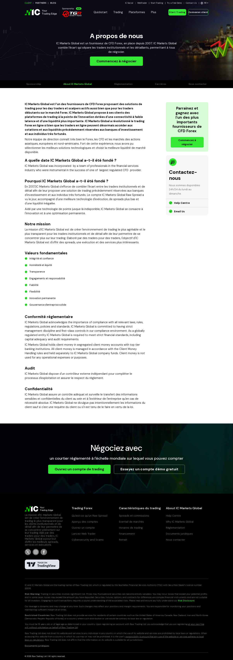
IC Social (129, 3)
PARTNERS (40, 3)
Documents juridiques (179, 533)
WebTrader (142, 3)
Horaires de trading (131, 527)
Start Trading (157, 3)
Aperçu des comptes (85, 521)
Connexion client (198, 12)
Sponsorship (33, 84)
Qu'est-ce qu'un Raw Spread (90, 515)
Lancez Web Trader (84, 533)
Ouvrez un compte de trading (79, 469)
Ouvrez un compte (83, 527)
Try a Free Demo (174, 3)
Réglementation (123, 84)
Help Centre (182, 203)
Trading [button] (118, 12)
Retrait (123, 539)
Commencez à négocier (116, 61)
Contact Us (191, 3)
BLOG (53, 3)
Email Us (179, 211)
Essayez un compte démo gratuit (149, 469)
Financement (127, 533)
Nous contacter (198, 84)
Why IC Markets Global (180, 521)
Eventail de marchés (131, 521)
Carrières (160, 84)
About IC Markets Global (77, 84)
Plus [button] (153, 12)
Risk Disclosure (186, 600)
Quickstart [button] (101, 12)
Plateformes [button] (137, 12)
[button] (204, 3)
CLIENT (28, 3)
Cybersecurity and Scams (88, 539)
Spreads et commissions (134, 515)
